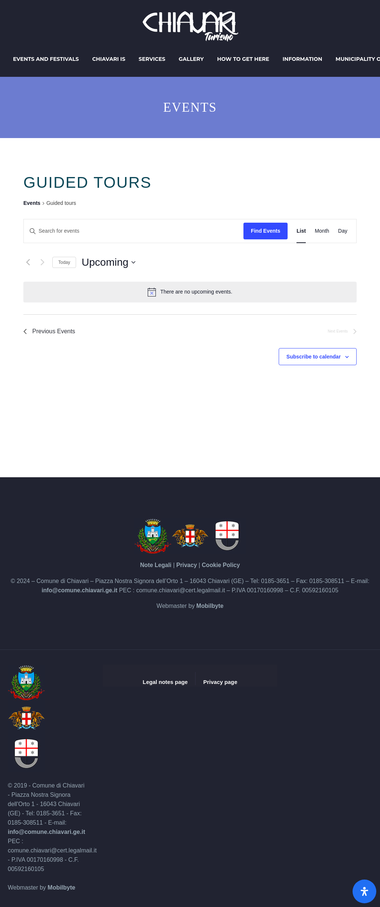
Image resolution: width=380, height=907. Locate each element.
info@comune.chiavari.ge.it (79, 590)
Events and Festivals (46, 59)
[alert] (190, 292)
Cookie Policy (221, 565)
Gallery (191, 59)
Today (64, 262)
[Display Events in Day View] (342, 231)
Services (152, 59)
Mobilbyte (210, 606)
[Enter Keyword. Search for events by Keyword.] (133, 231)
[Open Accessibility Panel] (364, 891)
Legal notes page (165, 682)
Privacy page (220, 682)
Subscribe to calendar (313, 357)
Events (31, 203)
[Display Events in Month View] (322, 231)
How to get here (243, 59)
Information (302, 59)
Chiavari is (108, 59)
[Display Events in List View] (301, 231)
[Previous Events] (27, 262)
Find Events (265, 231)
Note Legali (155, 565)
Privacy (186, 565)
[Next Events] (42, 262)
